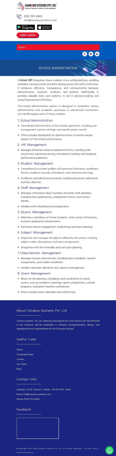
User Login (27, 35)
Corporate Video (25, 354)
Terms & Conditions (25, 452)
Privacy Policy (91, 448)
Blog (19, 368)
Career (20, 359)
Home (20, 349)
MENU (22, 47)
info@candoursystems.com (40, 20)
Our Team (22, 363)
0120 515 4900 (33, 16)
